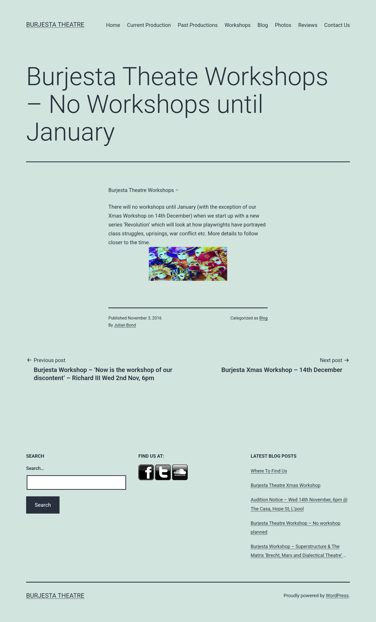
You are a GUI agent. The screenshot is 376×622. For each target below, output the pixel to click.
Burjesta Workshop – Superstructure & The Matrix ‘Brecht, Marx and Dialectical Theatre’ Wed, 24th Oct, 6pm (297, 552)
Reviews (307, 25)
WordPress (337, 595)
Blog (262, 25)
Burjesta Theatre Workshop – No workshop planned (295, 527)
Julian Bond (125, 325)
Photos (283, 25)
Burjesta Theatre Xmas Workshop (285, 485)
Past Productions (198, 25)
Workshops (238, 25)
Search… (35, 468)
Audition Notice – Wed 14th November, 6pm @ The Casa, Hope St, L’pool (299, 504)
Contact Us (337, 25)
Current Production (149, 25)
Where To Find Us (269, 471)
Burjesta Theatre (55, 24)
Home (113, 25)
